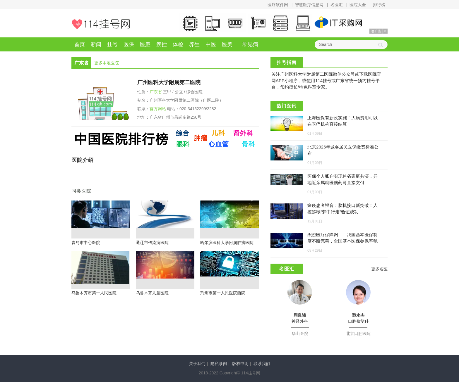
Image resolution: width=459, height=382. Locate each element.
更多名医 (379, 269)
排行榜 (379, 4)
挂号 (112, 44)
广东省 (156, 91)
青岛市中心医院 (85, 242)
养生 (194, 44)
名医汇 (336, 4)
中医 (210, 44)
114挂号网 (100, 24)
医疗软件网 (278, 4)
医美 (227, 44)
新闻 (96, 44)
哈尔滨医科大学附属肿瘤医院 (227, 242)
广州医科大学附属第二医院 (169, 82)
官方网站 (158, 108)
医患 (145, 44)
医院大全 (358, 4)
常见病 (250, 44)
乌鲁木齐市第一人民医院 (94, 293)
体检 (178, 44)
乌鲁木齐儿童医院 (152, 293)
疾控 (161, 44)
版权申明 (240, 363)
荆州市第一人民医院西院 (222, 293)
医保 (129, 44)
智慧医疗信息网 (309, 4)
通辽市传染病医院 (152, 242)
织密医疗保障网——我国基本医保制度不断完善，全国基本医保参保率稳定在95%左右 (342, 241)
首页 (79, 44)
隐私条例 (218, 363)
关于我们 (197, 363)
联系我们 (262, 363)
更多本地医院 (106, 63)
